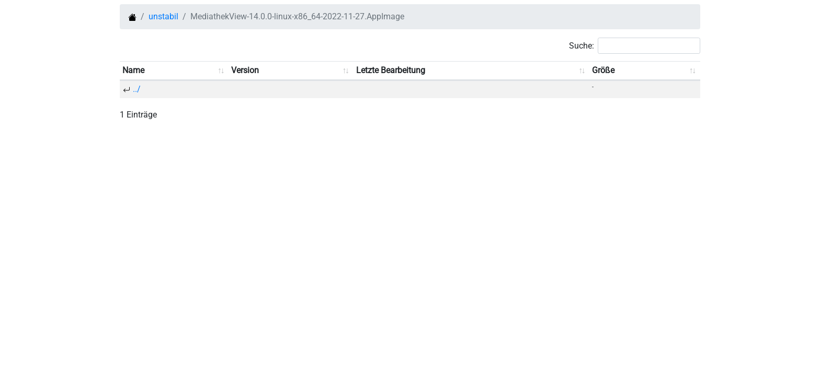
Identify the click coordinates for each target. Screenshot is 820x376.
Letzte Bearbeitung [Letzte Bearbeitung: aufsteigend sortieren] (390, 70)
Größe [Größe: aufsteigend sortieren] (603, 70)
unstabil (163, 16)
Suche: (634, 46)
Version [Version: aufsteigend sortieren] (245, 70)
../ (137, 89)
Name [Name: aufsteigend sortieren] (133, 70)
